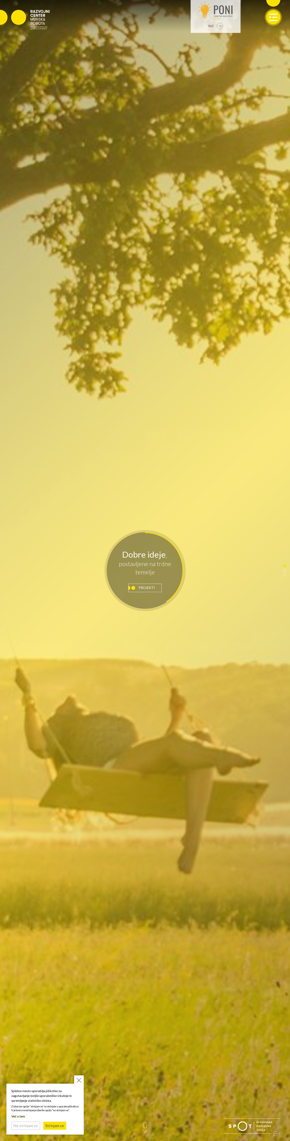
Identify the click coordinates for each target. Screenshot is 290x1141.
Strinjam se (54, 1125)
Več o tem (18, 1116)
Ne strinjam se (25, 1125)
